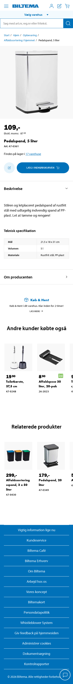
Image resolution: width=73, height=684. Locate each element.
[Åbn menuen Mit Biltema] (51, 6)
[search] (36, 23)
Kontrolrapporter (36, 664)
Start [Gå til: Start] (7, 35)
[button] (36, 14)
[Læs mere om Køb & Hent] (36, 300)
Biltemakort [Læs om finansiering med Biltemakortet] (36, 602)
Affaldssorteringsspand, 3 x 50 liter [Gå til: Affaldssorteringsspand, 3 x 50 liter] (18, 485)
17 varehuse (33, 154)
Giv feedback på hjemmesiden (37, 633)
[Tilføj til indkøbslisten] (9, 167)
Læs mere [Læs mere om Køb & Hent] (36, 311)
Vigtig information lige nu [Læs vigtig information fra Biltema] (36, 530)
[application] (65, 675)
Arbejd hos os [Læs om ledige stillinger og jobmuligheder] (37, 581)
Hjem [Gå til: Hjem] (16, 35)
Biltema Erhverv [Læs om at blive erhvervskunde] (36, 561)
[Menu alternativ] (6, 6)
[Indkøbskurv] (67, 6)
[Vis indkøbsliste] (59, 6)
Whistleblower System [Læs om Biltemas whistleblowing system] (36, 622)
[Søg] (68, 23)
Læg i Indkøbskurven (42, 167)
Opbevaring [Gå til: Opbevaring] (30, 35)
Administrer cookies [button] (36, 643)
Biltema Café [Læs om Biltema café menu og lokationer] (36, 550)
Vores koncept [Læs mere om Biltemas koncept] (36, 592)
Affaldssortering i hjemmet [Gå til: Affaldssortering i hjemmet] (19, 40)
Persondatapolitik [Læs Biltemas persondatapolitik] (36, 612)
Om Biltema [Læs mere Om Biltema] (36, 571)
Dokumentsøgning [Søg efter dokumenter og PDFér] (36, 653)
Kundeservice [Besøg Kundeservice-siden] (36, 540)
